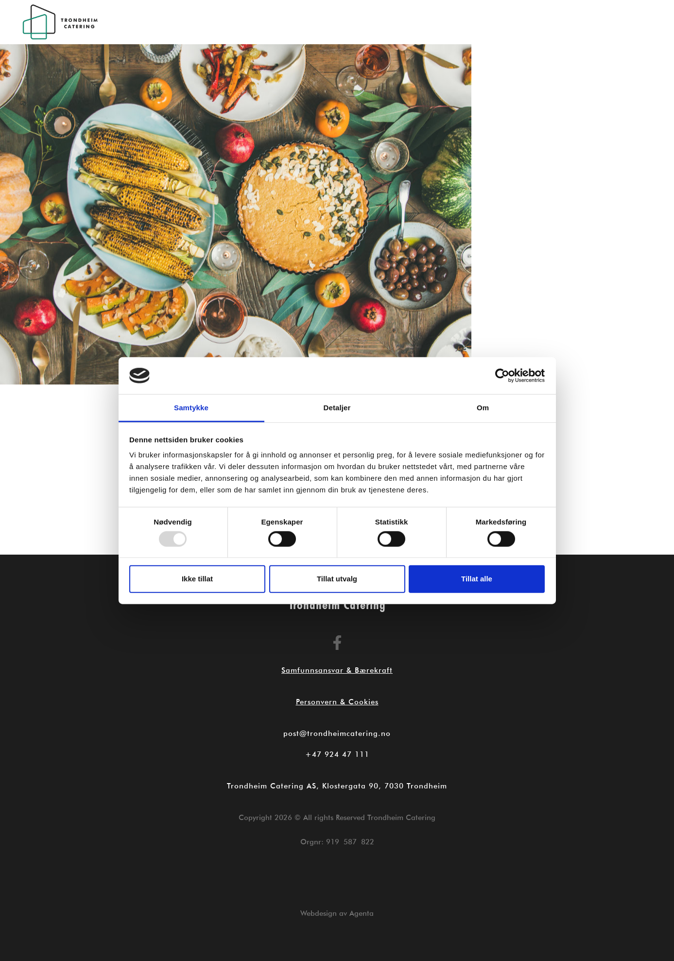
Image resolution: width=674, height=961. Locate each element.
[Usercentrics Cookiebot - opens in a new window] (502, 375)
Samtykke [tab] (191, 407)
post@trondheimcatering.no (337, 733)
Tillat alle (476, 579)
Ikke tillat (197, 579)
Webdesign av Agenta (337, 913)
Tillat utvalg (337, 579)
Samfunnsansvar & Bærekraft (337, 670)
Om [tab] (483, 407)
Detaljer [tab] (337, 407)
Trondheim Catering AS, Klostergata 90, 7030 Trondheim (337, 786)
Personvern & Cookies (337, 702)
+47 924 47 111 (337, 754)
